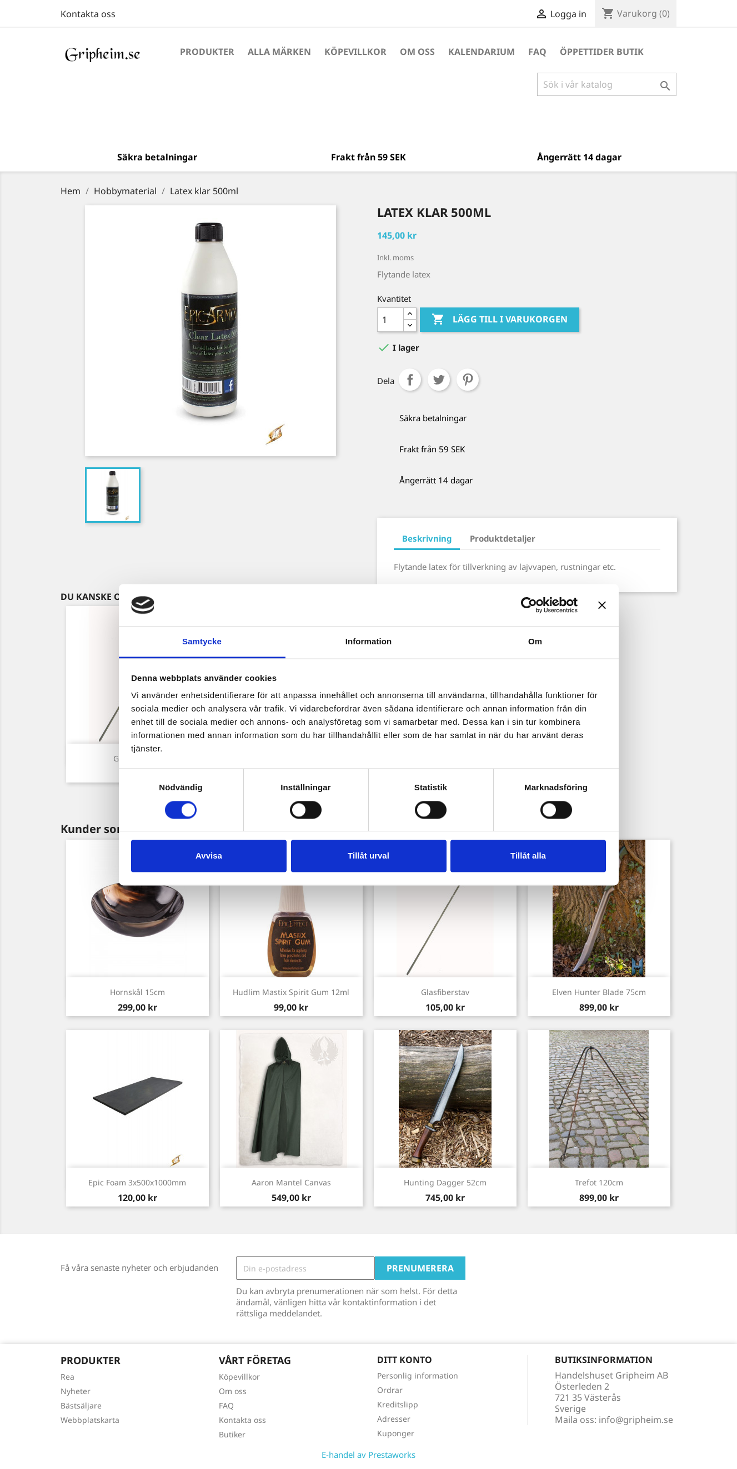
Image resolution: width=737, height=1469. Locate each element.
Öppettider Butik (602, 52)
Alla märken (279, 52)
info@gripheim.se (636, 1420)
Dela (410, 379)
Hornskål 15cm (137, 992)
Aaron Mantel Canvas (291, 1182)
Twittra (439, 379)
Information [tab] (368, 642)
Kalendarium (481, 52)
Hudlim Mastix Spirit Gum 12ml (291, 992)
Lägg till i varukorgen (500, 319)
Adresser (393, 1419)
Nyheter (76, 1391)
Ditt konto (404, 1360)
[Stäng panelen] (602, 605)
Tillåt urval (368, 856)
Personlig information (417, 1375)
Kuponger (395, 1433)
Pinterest (468, 379)
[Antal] (390, 319)
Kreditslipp (397, 1404)
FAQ (537, 52)
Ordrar (390, 1390)
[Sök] (606, 84)
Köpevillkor (355, 52)
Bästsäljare (81, 1405)
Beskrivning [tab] (427, 538)
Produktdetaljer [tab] (502, 538)
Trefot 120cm (599, 1182)
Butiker (232, 1434)
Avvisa (208, 856)
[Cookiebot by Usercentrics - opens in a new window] (529, 605)
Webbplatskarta (90, 1420)
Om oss (417, 52)
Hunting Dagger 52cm (445, 1182)
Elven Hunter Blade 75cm (599, 992)
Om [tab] (535, 642)
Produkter (207, 52)
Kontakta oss (88, 14)
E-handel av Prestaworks (368, 1454)
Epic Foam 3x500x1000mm (137, 1182)
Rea (67, 1376)
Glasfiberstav (445, 992)
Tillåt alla (528, 856)
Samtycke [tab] (202, 642)
